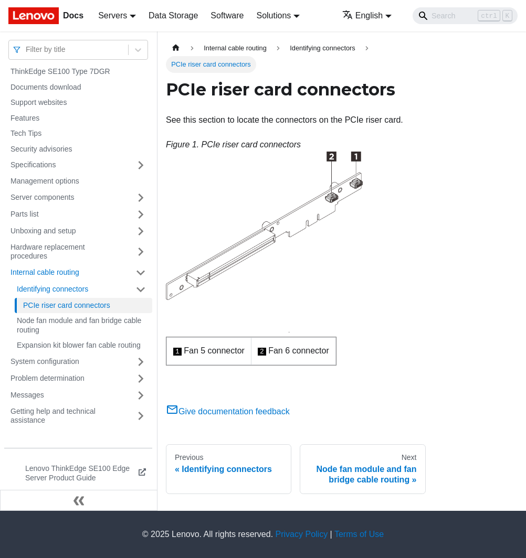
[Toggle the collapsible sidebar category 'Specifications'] (140, 165)
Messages (27, 395)
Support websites (38, 102)
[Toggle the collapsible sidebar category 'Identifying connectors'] (140, 289)
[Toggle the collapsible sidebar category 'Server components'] (140, 197)
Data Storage (173, 15)
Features (24, 118)
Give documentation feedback (228, 411)
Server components (42, 197)
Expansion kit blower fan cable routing (79, 345)
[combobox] (27, 50)
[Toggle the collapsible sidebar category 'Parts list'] (140, 214)
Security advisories (41, 149)
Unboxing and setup (43, 231)
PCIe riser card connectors (66, 305)
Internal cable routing (44, 272)
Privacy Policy (302, 534)
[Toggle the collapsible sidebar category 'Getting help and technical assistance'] (140, 416)
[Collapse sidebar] (78, 500)
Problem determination (47, 378)
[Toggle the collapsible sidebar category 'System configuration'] (140, 361)
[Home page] (176, 48)
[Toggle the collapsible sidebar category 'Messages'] (140, 395)
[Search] (465, 15)
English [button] (362, 15)
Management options (44, 181)
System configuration (44, 361)
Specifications (33, 164)
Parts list (24, 214)
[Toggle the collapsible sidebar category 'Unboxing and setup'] (140, 231)
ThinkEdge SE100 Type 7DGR (60, 71)
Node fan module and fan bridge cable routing (79, 325)
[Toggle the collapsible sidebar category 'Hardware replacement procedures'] (140, 252)
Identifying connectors (52, 289)
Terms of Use (359, 534)
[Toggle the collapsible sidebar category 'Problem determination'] (140, 378)
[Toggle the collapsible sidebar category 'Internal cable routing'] (140, 272)
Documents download (45, 87)
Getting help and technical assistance (53, 416)
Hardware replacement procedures (47, 252)
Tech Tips (25, 133)
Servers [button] (112, 15)
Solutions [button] (273, 15)
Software (227, 15)
